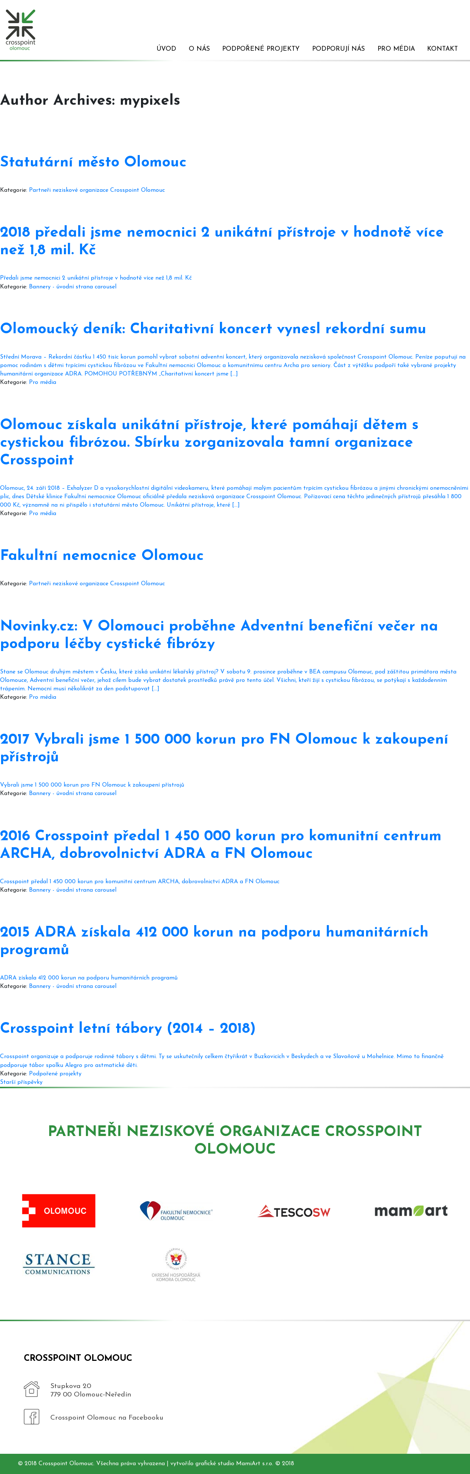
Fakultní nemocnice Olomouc (102, 556)
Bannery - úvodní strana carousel (72, 287)
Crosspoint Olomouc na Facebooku (106, 1417)
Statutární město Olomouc (93, 162)
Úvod (166, 49)
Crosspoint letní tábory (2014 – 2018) (128, 1029)
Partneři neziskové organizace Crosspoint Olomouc (97, 190)
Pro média (396, 49)
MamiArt (248, 1464)
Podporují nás (338, 49)
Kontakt (442, 49)
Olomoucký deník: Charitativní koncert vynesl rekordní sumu (213, 329)
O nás (199, 49)
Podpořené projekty (261, 49)
